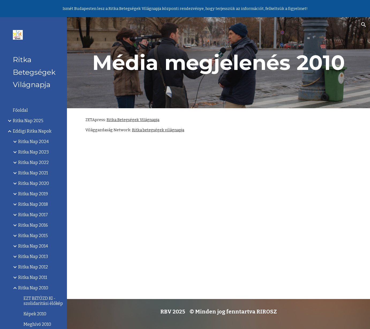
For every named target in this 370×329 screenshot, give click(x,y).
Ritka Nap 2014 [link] (33, 246)
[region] (185, 8)
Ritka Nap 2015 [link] (33, 235)
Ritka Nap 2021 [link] (33, 172)
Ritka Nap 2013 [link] (33, 256)
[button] (363, 24)
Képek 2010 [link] (35, 313)
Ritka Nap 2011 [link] (32, 277)
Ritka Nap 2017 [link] (33, 214)
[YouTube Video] (218, 220)
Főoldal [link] (20, 110)
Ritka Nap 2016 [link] (33, 225)
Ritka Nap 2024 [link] (33, 141)
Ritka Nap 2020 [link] (33, 183)
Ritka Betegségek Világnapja (133, 119)
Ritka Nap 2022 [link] (33, 162)
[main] (218, 62)
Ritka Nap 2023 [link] (33, 152)
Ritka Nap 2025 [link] (28, 120)
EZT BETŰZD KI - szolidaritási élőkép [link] (43, 301)
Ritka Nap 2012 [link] (33, 267)
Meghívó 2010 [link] (37, 324)
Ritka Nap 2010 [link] (33, 287)
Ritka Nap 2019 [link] (33, 193)
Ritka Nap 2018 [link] (33, 204)
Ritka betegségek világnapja (158, 130)
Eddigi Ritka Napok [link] (32, 131)
